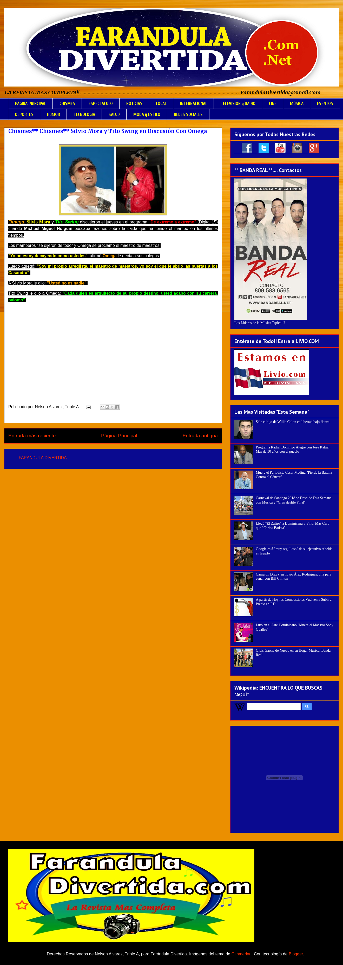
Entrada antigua (200, 435)
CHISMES (67, 103)
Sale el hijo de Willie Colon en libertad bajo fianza (292, 422)
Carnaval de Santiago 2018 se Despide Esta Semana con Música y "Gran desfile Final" (294, 500)
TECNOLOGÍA (84, 114)
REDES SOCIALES (188, 114)
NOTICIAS (134, 103)
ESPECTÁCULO (101, 103)
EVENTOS (325, 103)
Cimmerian (242, 954)
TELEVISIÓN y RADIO (238, 103)
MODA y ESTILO (146, 114)
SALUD (114, 114)
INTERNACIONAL (193, 103)
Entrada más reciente (32, 435)
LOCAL (161, 103)
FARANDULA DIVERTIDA (43, 457)
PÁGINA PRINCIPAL (30, 103)
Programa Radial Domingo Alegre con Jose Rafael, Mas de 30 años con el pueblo (293, 449)
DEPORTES (24, 114)
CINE (272, 103)
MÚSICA (297, 103)
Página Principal (119, 435)
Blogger (296, 954)
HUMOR (53, 114)
